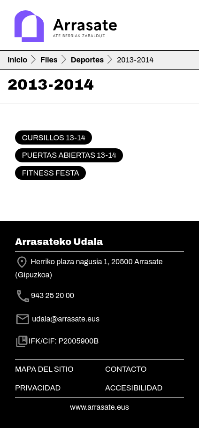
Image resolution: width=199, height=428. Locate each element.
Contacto (125, 369)
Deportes (87, 60)
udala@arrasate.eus (57, 319)
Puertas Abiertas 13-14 (69, 155)
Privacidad (38, 388)
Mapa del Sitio (44, 369)
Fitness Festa (50, 173)
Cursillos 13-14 (53, 138)
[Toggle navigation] (178, 27)
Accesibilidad (133, 388)
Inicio (17, 60)
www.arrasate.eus (99, 407)
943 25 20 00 (52, 295)
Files (49, 60)
